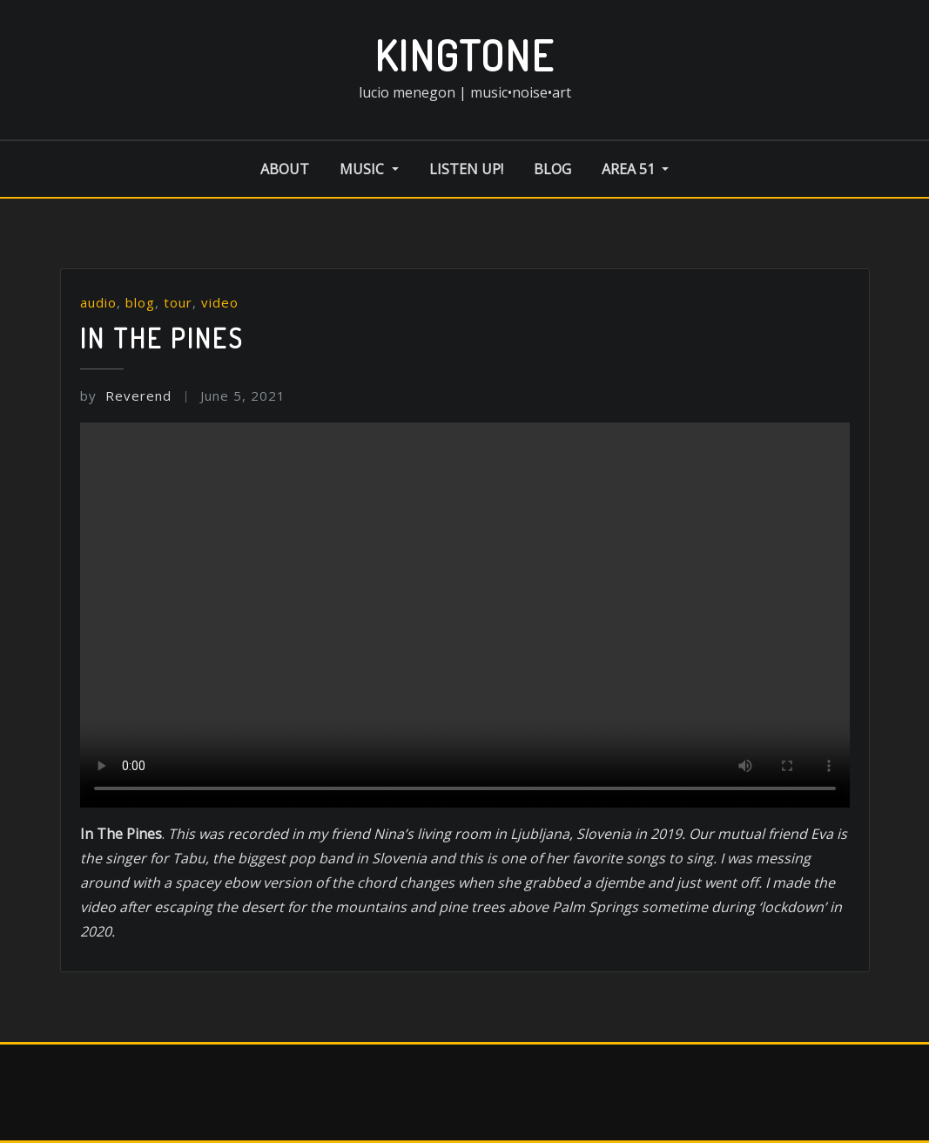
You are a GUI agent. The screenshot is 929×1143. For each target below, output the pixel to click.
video (220, 302)
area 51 (635, 169)
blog (552, 169)
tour (178, 302)
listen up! (466, 169)
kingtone (464, 55)
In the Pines (162, 338)
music (369, 169)
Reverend (126, 395)
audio (98, 302)
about (284, 169)
